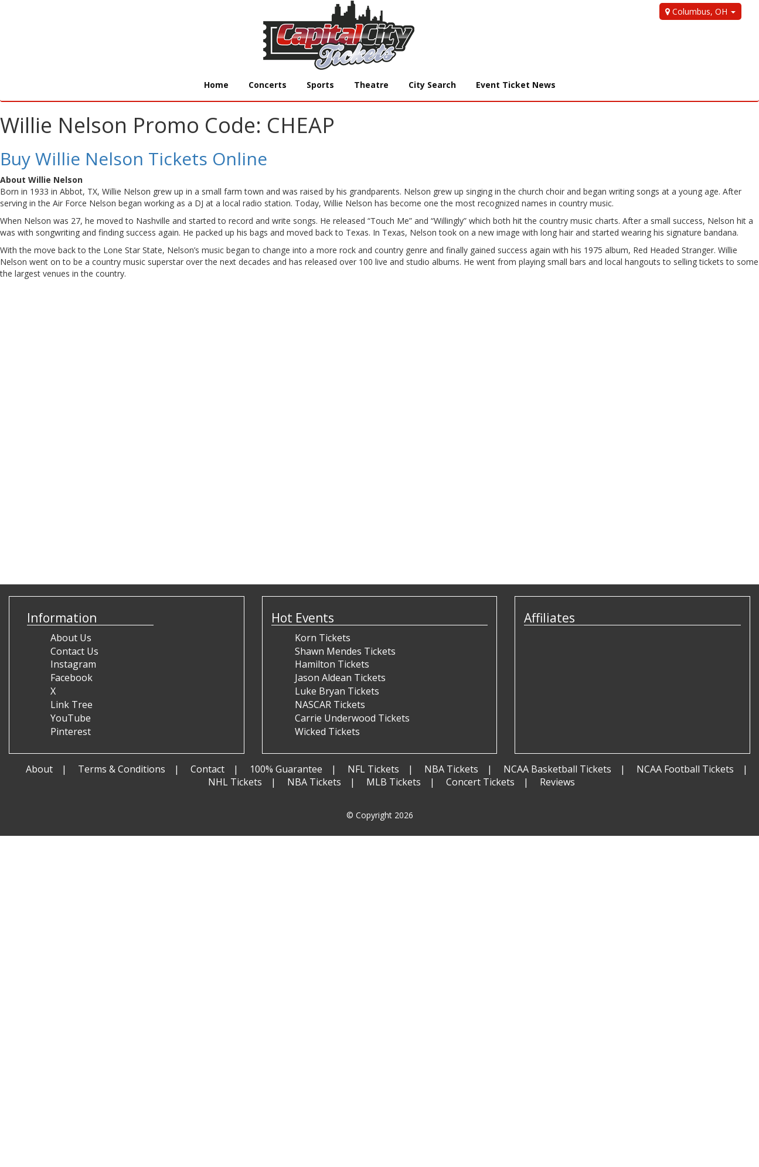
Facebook (71, 677)
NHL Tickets (235, 781)
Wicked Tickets (327, 731)
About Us (70, 637)
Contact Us (74, 651)
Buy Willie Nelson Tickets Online (133, 159)
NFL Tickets (373, 769)
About (39, 769)
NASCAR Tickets (330, 704)
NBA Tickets (451, 769)
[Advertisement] (213, 543)
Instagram (73, 664)
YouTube (70, 718)
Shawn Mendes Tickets (345, 651)
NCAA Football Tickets (685, 769)
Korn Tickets (322, 637)
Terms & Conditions (121, 769)
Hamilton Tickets (332, 664)
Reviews (557, 781)
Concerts (268, 84)
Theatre (371, 84)
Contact (207, 769)
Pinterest (70, 731)
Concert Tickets (480, 781)
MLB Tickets (393, 781)
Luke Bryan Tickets (337, 691)
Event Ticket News (516, 84)
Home (216, 84)
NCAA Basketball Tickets (557, 769)
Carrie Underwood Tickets (352, 718)
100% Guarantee (286, 769)
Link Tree (71, 704)
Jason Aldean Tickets (340, 677)
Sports (320, 84)
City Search (432, 84)
